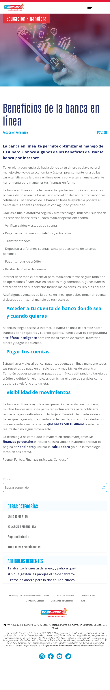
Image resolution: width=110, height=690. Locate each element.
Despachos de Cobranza (62, 601)
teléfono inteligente (21, 338)
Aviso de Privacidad (66, 595)
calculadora (60, 447)
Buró (83, 601)
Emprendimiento (18, 536)
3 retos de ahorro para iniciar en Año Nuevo (41, 580)
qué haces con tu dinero (65, 424)
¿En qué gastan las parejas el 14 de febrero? (41, 574)
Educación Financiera (22, 526)
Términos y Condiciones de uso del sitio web (29, 595)
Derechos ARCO (89, 595)
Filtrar (7, 479)
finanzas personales (18, 442)
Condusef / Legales (35, 601)
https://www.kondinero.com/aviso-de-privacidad (73, 645)
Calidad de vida (18, 516)
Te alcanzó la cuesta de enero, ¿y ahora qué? (42, 568)
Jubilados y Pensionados (24, 547)
